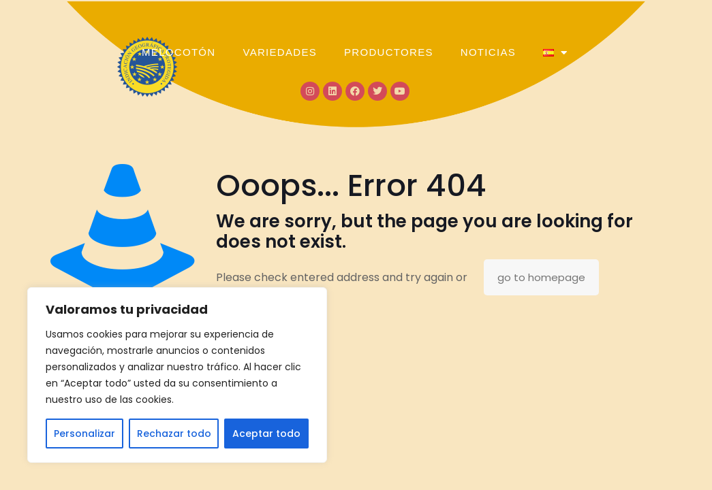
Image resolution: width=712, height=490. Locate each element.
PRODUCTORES (388, 52)
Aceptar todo (266, 433)
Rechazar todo (174, 433)
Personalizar (84, 433)
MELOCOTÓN (178, 52)
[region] (177, 375)
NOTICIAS (488, 52)
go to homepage (541, 277)
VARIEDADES (280, 52)
